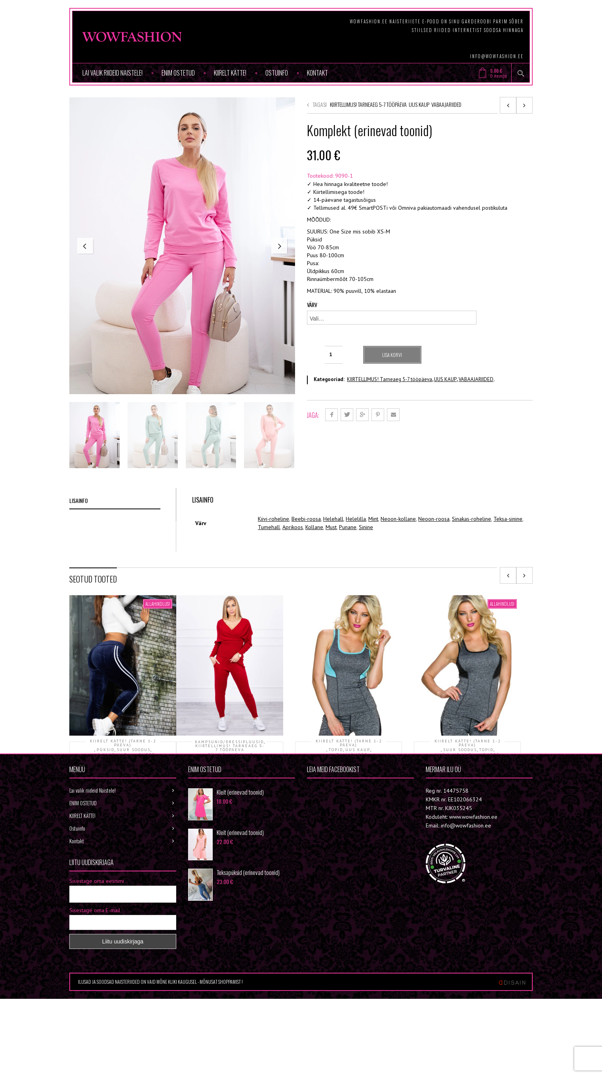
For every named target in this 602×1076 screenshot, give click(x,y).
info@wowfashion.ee (497, 56)
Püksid (122, 808)
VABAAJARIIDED (446, 104)
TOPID (336, 791)
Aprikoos (292, 568)
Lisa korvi (393, 354)
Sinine (366, 568)
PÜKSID (105, 791)
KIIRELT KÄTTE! (230, 73)
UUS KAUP (419, 104)
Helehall (333, 560)
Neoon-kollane (398, 560)
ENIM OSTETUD (178, 73)
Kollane (314, 568)
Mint (373, 560)
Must (331, 568)
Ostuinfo (276, 73)
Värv (312, 305)
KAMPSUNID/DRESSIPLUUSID (229, 784)
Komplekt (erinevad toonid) (230, 813)
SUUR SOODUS (133, 791)
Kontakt (317, 73)
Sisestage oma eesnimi (96, 974)
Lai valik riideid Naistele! (112, 73)
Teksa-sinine (507, 560)
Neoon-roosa (434, 560)
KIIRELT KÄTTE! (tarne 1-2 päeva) (123, 785)
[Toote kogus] (334, 355)
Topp (348, 808)
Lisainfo (78, 542)
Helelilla (356, 560)
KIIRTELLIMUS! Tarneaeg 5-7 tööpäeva (368, 104)
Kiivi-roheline (273, 560)
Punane (347, 568)
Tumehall (269, 568)
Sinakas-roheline (471, 560)
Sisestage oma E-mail (94, 1004)
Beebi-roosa (306, 560)
